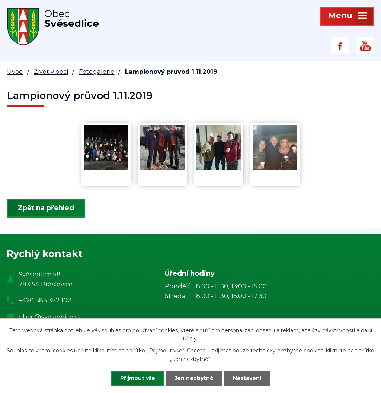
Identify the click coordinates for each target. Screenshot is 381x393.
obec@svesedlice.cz (50, 316)
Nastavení (247, 378)
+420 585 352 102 (45, 300)
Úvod (15, 71)
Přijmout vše (137, 378)
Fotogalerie (96, 71)
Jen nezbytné (194, 378)
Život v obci (51, 71)
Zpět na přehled (46, 208)
